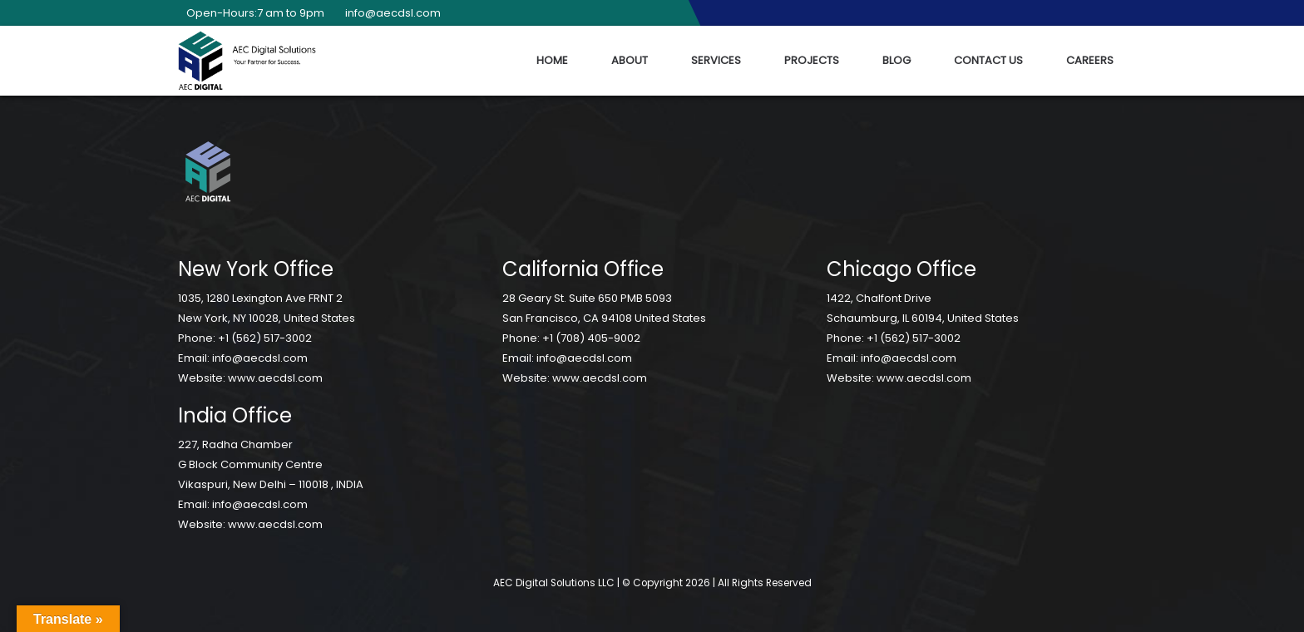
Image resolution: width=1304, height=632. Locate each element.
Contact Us (988, 60)
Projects (811, 60)
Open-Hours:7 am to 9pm (251, 13)
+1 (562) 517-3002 (265, 338)
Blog (896, 60)
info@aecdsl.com (389, 13)
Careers (1090, 60)
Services (716, 60)
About (629, 60)
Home (552, 60)
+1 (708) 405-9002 (591, 338)
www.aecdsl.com (275, 378)
